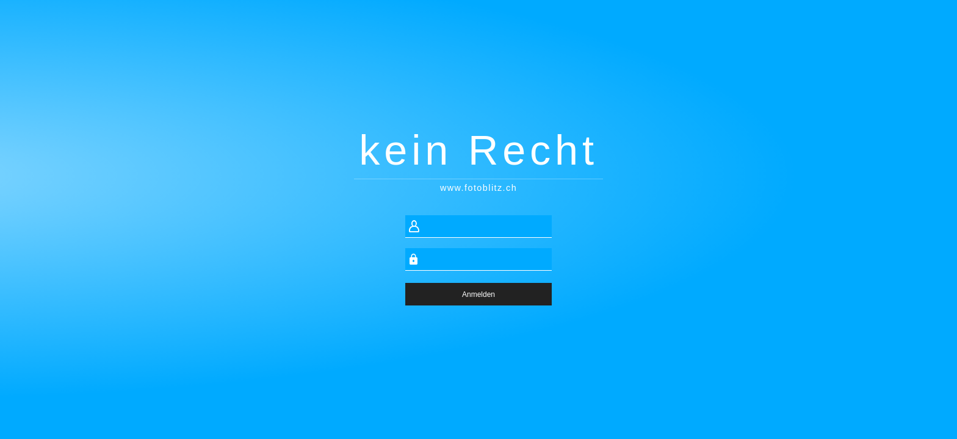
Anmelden (478, 294)
